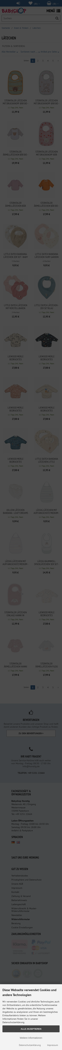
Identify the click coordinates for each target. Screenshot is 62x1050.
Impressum (52, 1045)
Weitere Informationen (31, 1038)
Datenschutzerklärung (30, 1045)
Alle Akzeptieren (31, 1029)
